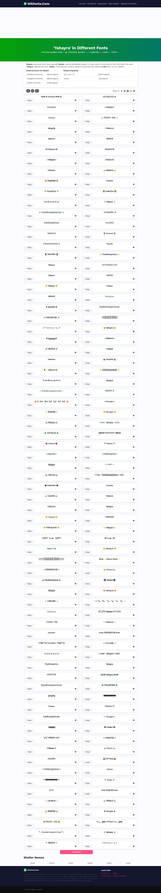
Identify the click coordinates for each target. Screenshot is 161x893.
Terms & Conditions (120, 876)
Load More (76, 852)
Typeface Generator (129, 4)
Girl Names (91, 4)
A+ (37, 91)
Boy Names (102, 4)
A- (28, 91)
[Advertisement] (80, 22)
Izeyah (128, 863)
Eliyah (32, 863)
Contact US (105, 873)
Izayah (109, 863)
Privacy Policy (106, 876)
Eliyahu (52, 863)
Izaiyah (90, 863)
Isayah (71, 863)
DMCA (115, 873)
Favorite (82, 4)
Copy (29, 100)
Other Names (113, 4)
